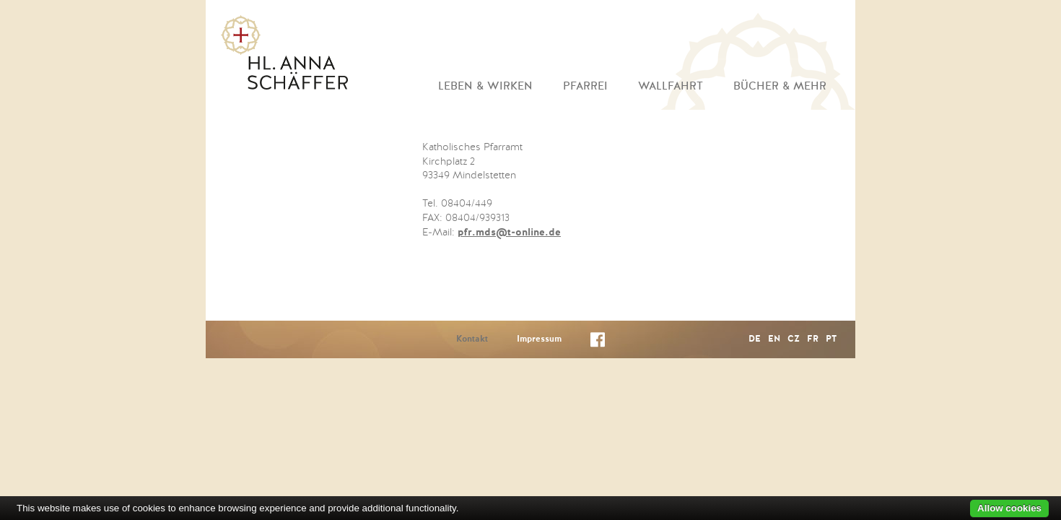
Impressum (539, 339)
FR (812, 339)
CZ (793, 339)
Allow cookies (1009, 508)
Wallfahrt (670, 86)
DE (754, 339)
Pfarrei (585, 86)
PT (831, 339)
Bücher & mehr (779, 86)
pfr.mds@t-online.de (509, 233)
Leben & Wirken (485, 86)
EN (774, 339)
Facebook (597, 343)
